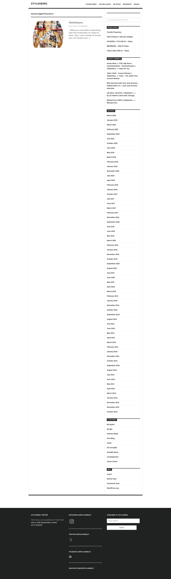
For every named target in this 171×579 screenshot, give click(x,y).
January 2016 (112, 250)
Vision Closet (112, 461)
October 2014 (112, 310)
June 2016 (111, 231)
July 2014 (110, 324)
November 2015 (113, 254)
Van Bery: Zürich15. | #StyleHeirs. (120, 93)
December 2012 (113, 402)
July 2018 (110, 176)
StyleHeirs (39, 3)
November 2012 (113, 407)
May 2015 (110, 282)
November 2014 (113, 305)
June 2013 (111, 379)
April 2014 (111, 338)
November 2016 (113, 217)
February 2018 (112, 185)
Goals (109, 443)
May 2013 (110, 384)
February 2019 (112, 162)
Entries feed (111, 479)
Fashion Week (91, 4)
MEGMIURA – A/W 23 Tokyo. (118, 46)
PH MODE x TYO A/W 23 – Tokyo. (120, 41)
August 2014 (112, 319)
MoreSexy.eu (76, 22)
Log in (109, 474)
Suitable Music (105, 4)
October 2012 (112, 412)
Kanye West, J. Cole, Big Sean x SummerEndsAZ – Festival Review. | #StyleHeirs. (121, 66)
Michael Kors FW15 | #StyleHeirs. (120, 100)
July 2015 (110, 273)
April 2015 (111, 287)
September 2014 (113, 314)
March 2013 (111, 393)
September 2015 (113, 264)
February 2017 (112, 213)
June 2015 (111, 277)
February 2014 (112, 347)
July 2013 (110, 375)
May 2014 (110, 333)
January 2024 (112, 120)
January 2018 (112, 190)
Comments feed (113, 483)
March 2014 (111, 342)
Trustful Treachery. (114, 32)
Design (136, 4)
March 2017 (111, 208)
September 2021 (113, 134)
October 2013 (112, 361)
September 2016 (113, 222)
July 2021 (110, 139)
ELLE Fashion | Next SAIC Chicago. (121, 95)
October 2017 (112, 194)
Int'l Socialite (112, 448)
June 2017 (111, 203)
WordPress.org (113, 488)
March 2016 (111, 240)
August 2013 (112, 370)
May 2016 (110, 236)
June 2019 (111, 148)
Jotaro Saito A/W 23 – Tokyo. (118, 51)
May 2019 (110, 152)
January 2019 (112, 166)
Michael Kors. (112, 103)
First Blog (111, 438)
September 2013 (113, 365)
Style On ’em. (124, 69)
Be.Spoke (117, 4)
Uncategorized (112, 457)
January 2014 (112, 352)
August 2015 (112, 268)
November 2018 (113, 171)
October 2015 (112, 259)
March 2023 (111, 125)
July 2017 (110, 199)
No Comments (83, 26)
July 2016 (110, 227)
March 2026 (111, 115)
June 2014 (111, 328)
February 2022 (112, 129)
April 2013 (111, 389)
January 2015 (112, 301)
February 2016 (112, 245)
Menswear (127, 4)
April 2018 (111, 180)
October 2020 (112, 143)
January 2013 (112, 398)
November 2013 (113, 356)
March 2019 (111, 157)
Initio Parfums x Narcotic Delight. (120, 37)
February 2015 (112, 296)
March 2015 (111, 291)
